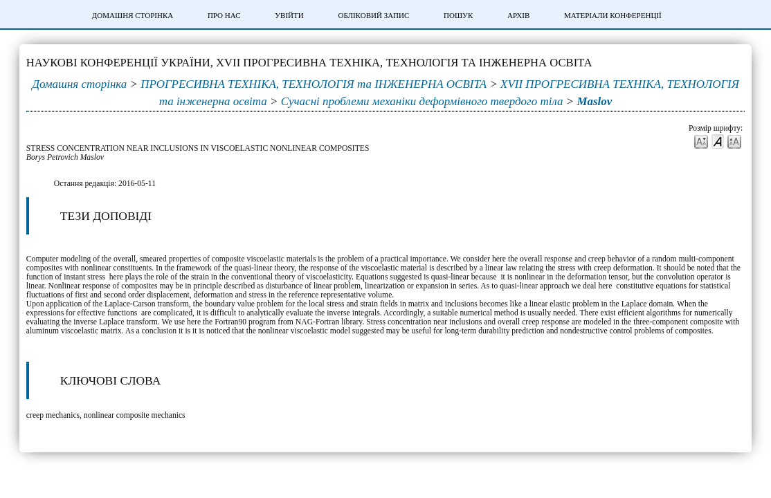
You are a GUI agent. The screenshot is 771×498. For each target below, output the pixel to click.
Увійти (289, 15)
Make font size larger (734, 141)
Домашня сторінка (132, 15)
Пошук (458, 15)
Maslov (594, 101)
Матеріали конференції (613, 15)
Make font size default (718, 141)
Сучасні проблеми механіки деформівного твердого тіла (422, 101)
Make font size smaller (701, 141)
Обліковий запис (373, 15)
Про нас (224, 15)
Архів (518, 15)
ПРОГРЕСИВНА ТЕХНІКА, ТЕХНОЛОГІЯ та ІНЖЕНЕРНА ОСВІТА (313, 84)
